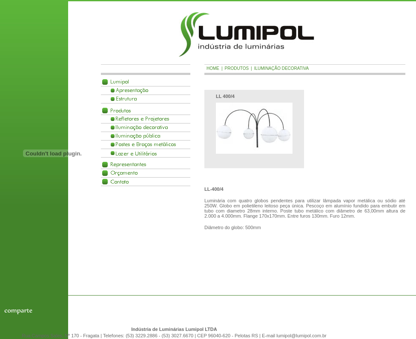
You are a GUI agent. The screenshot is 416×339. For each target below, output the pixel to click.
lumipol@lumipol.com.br (301, 335)
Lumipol (120, 82)
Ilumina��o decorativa (142, 128)
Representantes (128, 165)
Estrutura (126, 99)
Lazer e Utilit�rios (136, 153)
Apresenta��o (132, 90)
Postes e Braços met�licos (146, 145)
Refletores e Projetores (142, 119)
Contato (120, 182)
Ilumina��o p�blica (138, 136)
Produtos (121, 110)
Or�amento (124, 173)
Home (213, 68)
